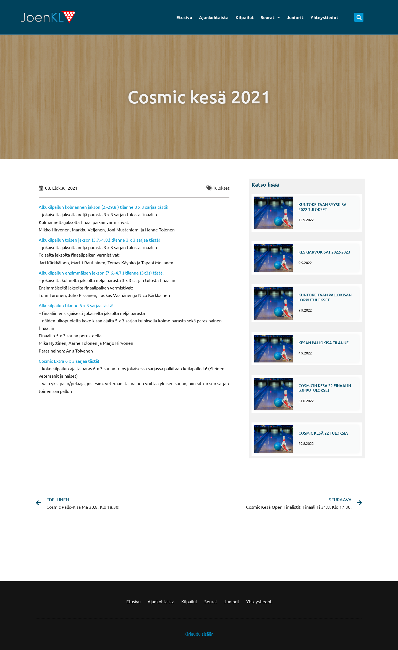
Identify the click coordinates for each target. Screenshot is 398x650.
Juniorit (295, 17)
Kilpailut (244, 17)
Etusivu (184, 17)
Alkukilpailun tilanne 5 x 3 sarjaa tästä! (76, 305)
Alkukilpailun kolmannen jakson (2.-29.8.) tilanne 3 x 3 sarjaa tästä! (103, 207)
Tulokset (221, 187)
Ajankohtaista (214, 17)
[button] (358, 17)
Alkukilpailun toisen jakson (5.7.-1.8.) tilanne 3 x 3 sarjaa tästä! (99, 239)
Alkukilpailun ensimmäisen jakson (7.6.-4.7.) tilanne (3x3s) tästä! (101, 272)
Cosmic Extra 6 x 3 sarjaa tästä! (69, 361)
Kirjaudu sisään (199, 632)
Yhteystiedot (324, 17)
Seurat (270, 17)
